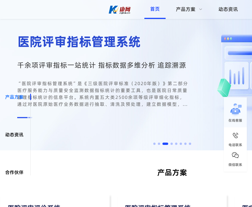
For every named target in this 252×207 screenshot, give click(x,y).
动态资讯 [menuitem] (228, 9)
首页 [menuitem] (155, 8)
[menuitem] (189, 9)
